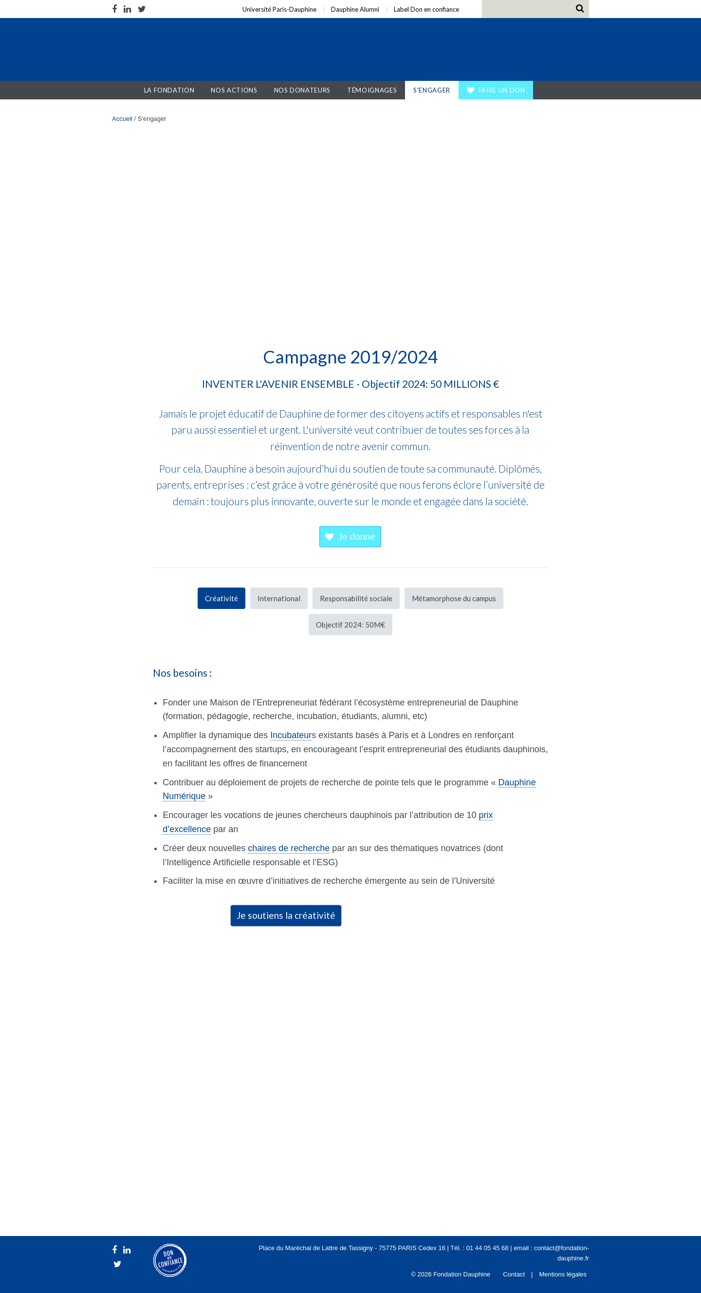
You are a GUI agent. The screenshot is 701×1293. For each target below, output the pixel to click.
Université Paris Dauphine (496, 50)
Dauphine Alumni (355, 9)
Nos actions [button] (234, 90)
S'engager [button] (431, 90)
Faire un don (502, 90)
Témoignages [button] (372, 90)
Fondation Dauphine (174, 50)
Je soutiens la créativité (286, 915)
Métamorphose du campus (454, 598)
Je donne (356, 536)
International (279, 598)
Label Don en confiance (426, 9)
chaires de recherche (289, 848)
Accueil (126, 90)
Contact (514, 1274)
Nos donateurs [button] (302, 90)
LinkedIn (127, 9)
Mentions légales (563, 1274)
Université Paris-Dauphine (279, 9)
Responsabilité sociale (356, 598)
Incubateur (291, 735)
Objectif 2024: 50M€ (350, 624)
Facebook (116, 9)
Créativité (221, 598)
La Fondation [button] (169, 90)
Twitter (141, 9)
